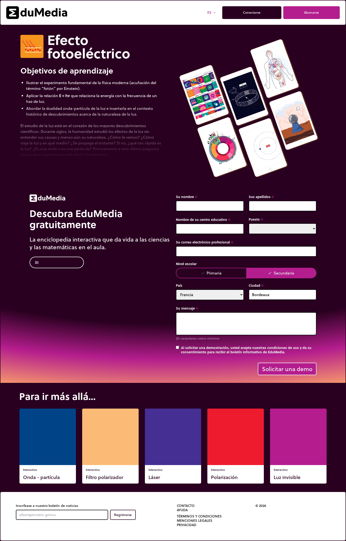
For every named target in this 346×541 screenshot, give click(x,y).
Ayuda (182, 510)
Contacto (186, 505)
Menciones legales (194, 520)
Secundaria (281, 273)
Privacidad (186, 524)
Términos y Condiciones (199, 516)
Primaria (211, 273)
